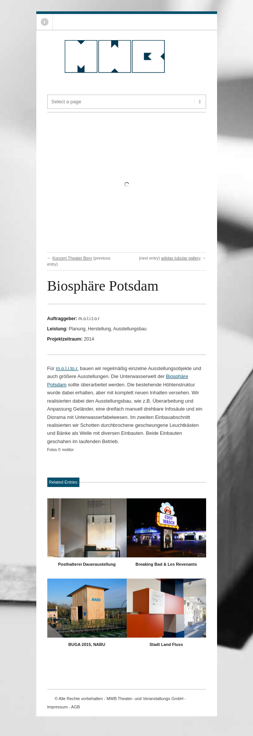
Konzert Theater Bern (72, 258)
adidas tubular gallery (181, 258)
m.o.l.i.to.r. (67, 368)
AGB (75, 707)
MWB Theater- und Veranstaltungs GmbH (145, 698)
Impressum (57, 707)
